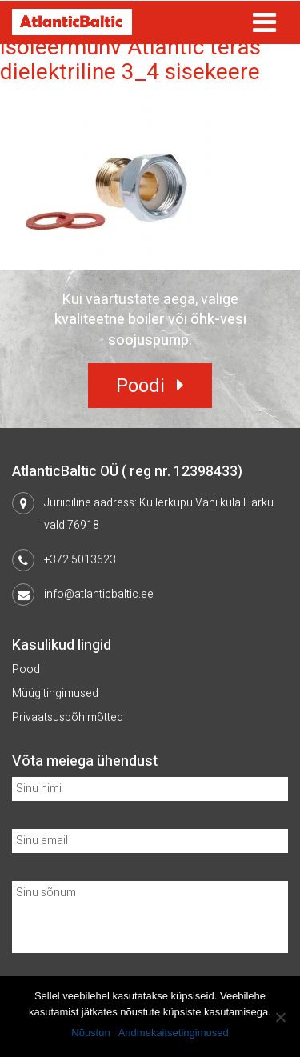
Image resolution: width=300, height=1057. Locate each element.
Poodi (140, 386)
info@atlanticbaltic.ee (99, 594)
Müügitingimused (55, 693)
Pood (26, 669)
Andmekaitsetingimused (173, 1033)
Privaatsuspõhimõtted (67, 717)
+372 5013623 (80, 559)
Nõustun (90, 1033)
